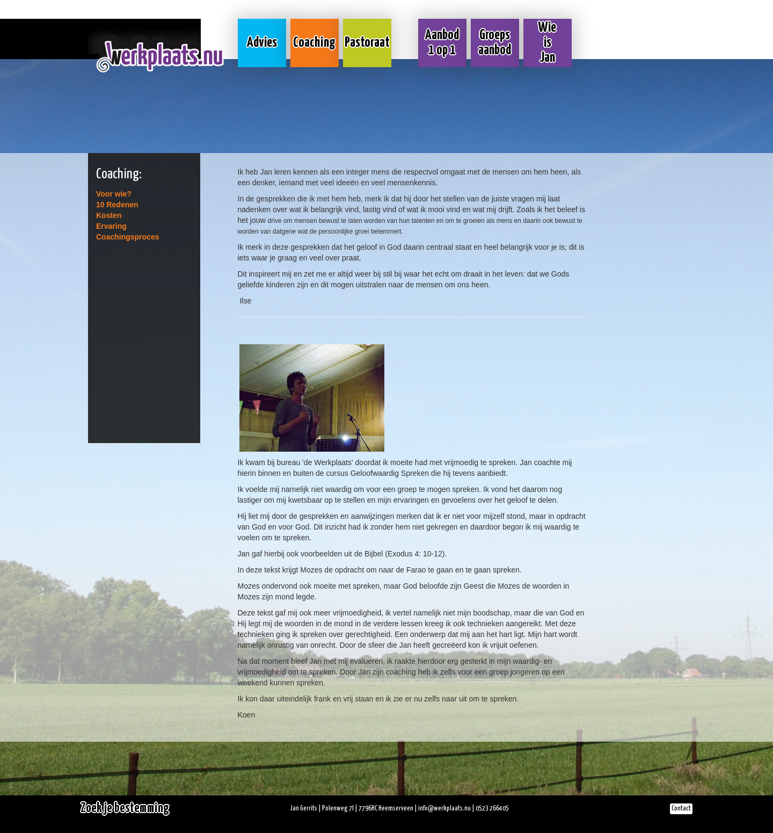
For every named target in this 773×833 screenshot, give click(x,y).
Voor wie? (114, 194)
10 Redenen (117, 204)
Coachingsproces (127, 237)
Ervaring (111, 226)
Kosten (108, 215)
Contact (681, 808)
